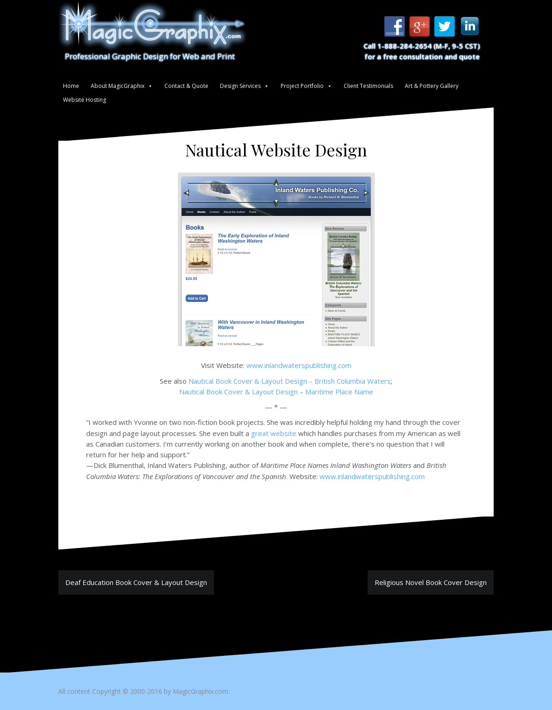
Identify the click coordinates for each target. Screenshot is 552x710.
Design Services (240, 86)
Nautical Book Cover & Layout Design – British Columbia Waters (289, 381)
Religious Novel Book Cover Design (431, 582)
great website (273, 433)
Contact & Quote (186, 86)
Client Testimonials (368, 86)
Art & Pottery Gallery (431, 86)
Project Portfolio (302, 86)
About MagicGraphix (117, 86)
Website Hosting (84, 100)
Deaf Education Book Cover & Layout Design (136, 582)
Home (71, 86)
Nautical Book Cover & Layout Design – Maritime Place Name (276, 391)
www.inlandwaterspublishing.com (298, 365)
